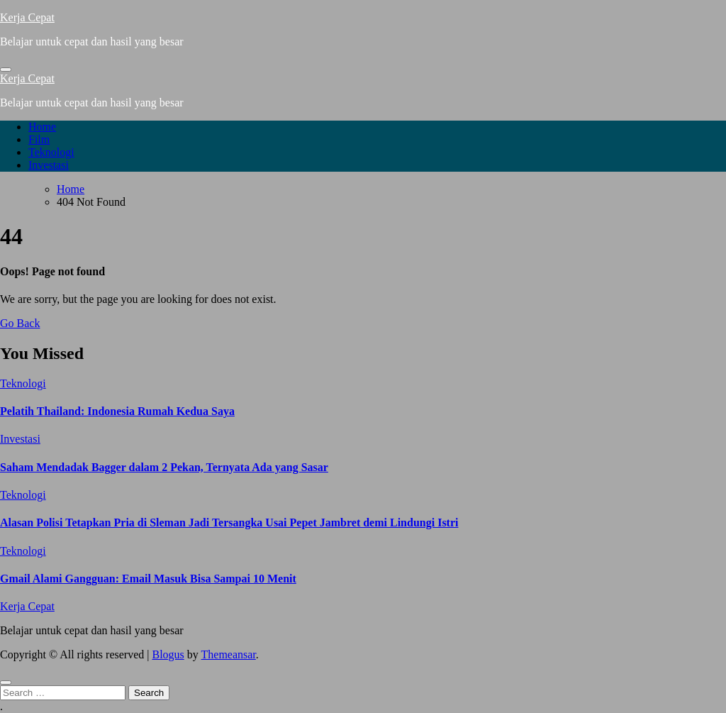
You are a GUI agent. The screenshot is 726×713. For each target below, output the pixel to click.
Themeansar (228, 654)
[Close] (5, 682)
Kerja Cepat (27, 17)
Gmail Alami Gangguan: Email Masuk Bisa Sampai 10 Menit (148, 579)
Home (42, 127)
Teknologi (51, 152)
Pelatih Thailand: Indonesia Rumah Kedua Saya (117, 411)
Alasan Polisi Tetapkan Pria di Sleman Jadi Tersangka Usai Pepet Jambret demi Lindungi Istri (229, 522)
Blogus (168, 654)
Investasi (48, 165)
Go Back (20, 323)
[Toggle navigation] (5, 69)
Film (39, 139)
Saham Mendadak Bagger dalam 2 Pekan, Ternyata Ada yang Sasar (164, 467)
